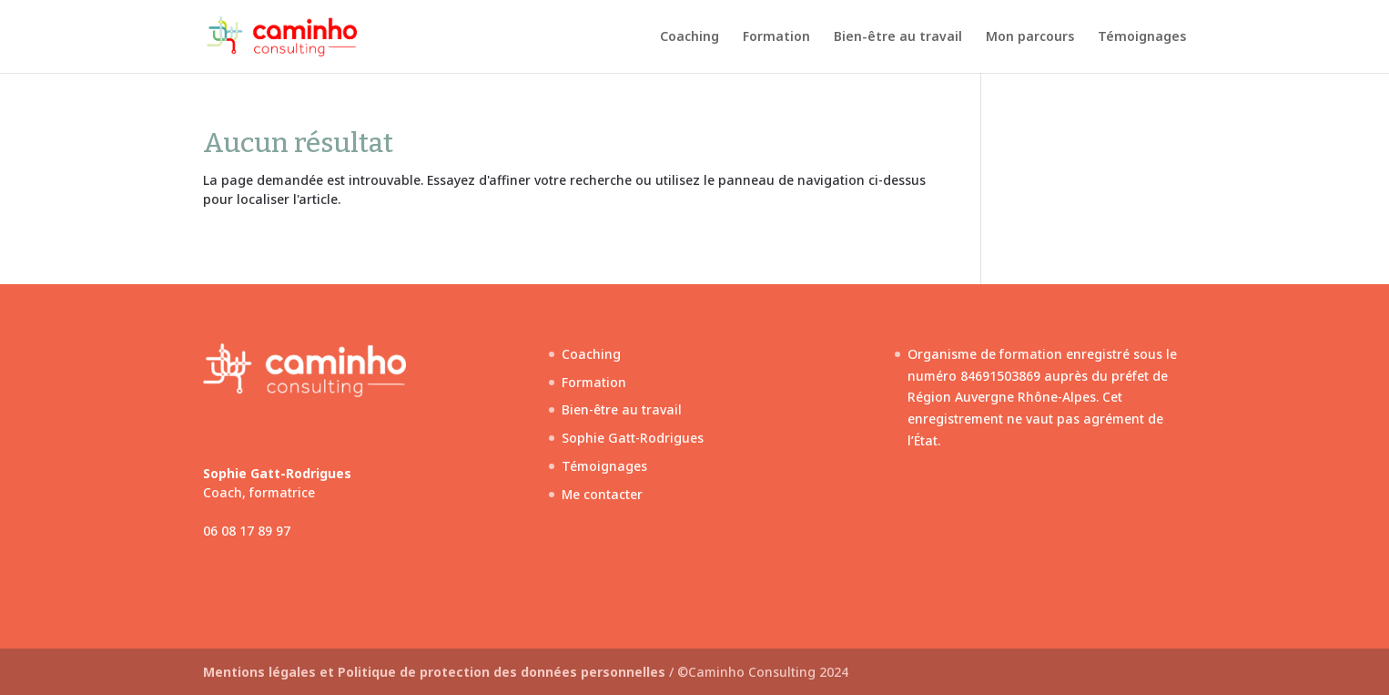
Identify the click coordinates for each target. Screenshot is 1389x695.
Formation (776, 37)
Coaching (689, 37)
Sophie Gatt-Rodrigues (633, 437)
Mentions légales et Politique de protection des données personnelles (436, 671)
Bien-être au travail (898, 37)
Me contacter (602, 494)
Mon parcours (1030, 37)
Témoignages (1142, 37)
